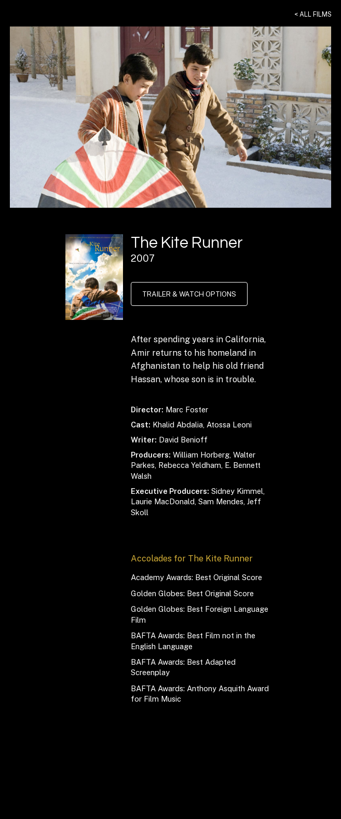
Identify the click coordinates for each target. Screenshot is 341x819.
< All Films (313, 14)
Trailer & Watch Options (188, 294)
